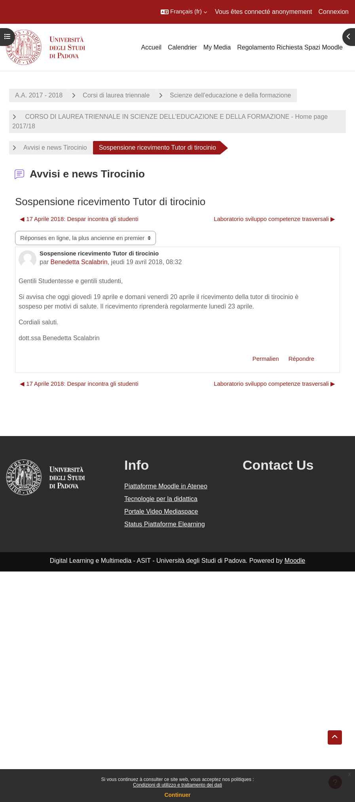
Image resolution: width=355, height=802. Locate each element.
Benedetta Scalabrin (79, 262)
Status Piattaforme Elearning (164, 524)
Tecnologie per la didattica (160, 498)
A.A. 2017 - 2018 (39, 95)
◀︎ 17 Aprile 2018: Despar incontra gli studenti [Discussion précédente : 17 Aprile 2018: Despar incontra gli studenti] (79, 219)
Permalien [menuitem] (265, 359)
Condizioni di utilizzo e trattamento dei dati (177, 785)
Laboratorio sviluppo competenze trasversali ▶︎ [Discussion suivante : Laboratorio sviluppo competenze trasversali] (274, 219)
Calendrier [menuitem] (182, 47)
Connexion (334, 11)
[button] (184, 12)
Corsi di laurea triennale (116, 95)
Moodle (295, 560)
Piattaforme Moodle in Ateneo (165, 486)
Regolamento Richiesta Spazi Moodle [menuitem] (290, 47)
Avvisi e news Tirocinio (55, 147)
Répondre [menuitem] (301, 359)
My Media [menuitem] (217, 47)
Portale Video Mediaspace (161, 511)
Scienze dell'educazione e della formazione (230, 95)
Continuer (177, 795)
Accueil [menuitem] (151, 47)
